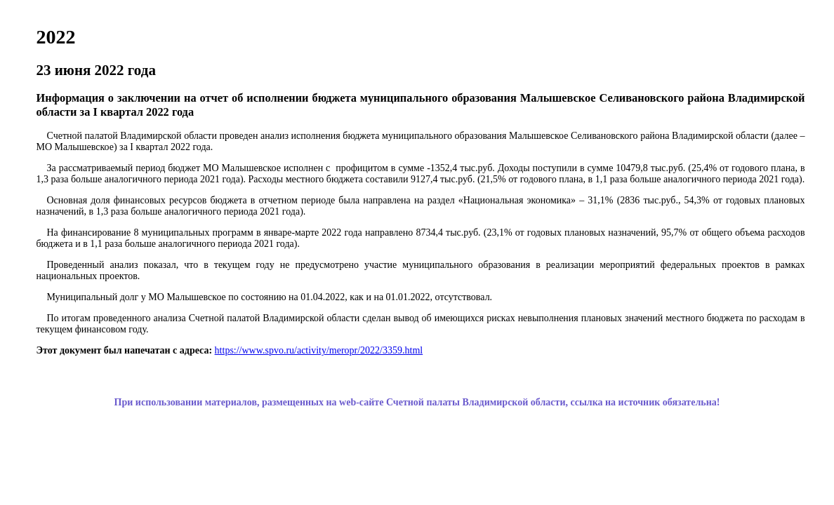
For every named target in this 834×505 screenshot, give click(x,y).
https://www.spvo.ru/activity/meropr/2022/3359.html (319, 350)
